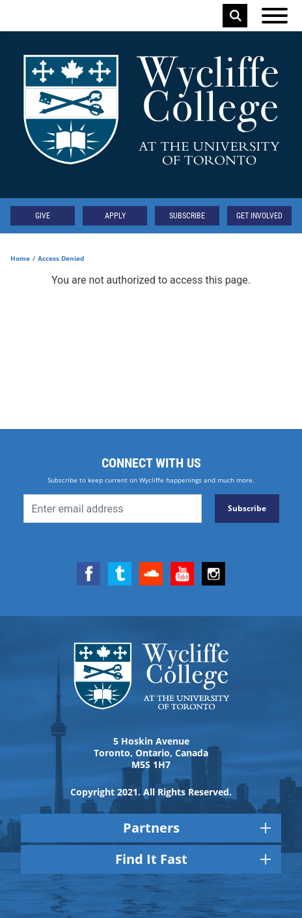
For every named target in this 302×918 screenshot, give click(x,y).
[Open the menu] (275, 15)
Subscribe (187, 215)
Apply (115, 215)
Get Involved (259, 215)
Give (42, 215)
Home (20, 258)
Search (235, 15)
